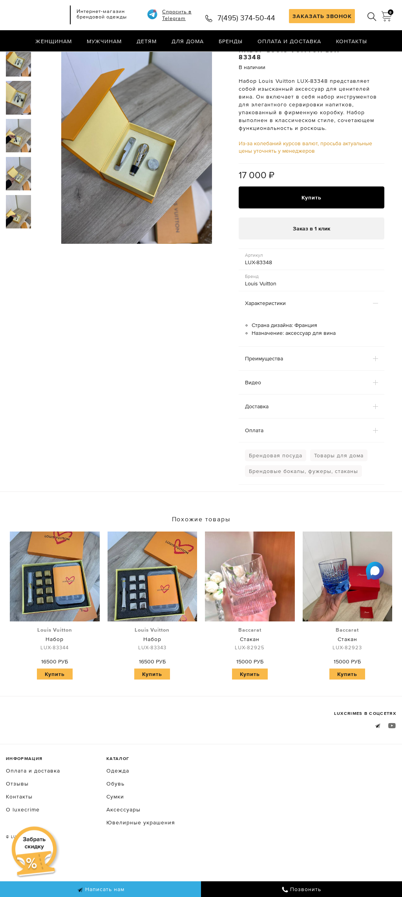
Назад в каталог (370, 58)
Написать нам (100, 889)
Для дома (188, 41)
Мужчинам (104, 41)
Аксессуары (123, 842)
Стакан (250, 672)
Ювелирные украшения (140, 855)
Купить (312, 230)
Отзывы (17, 816)
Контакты (351, 41)
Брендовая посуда (275, 488)
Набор (55, 672)
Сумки (115, 829)
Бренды (231, 41)
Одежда (117, 803)
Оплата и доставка (289, 41)
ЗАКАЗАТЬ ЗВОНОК (322, 16)
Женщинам (53, 41)
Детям (147, 41)
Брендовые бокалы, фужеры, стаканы (303, 504)
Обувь (115, 816)
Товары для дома (339, 488)
